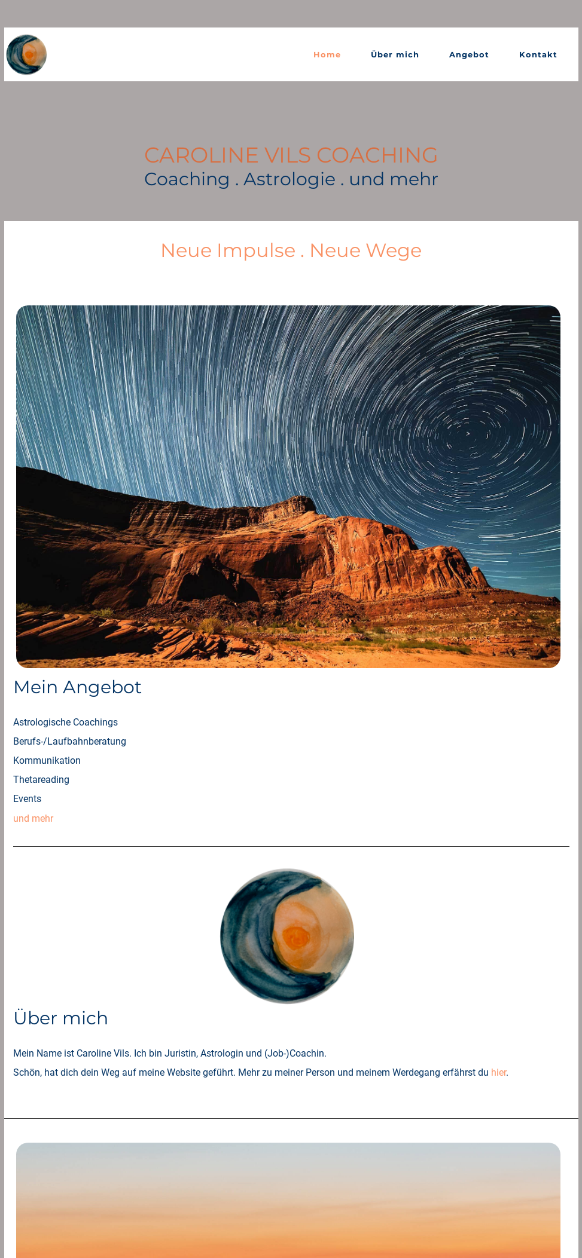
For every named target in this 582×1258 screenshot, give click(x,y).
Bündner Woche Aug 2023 (263, 975)
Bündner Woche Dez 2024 (262, 956)
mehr (219, 812)
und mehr (228, 449)
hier (350, 578)
